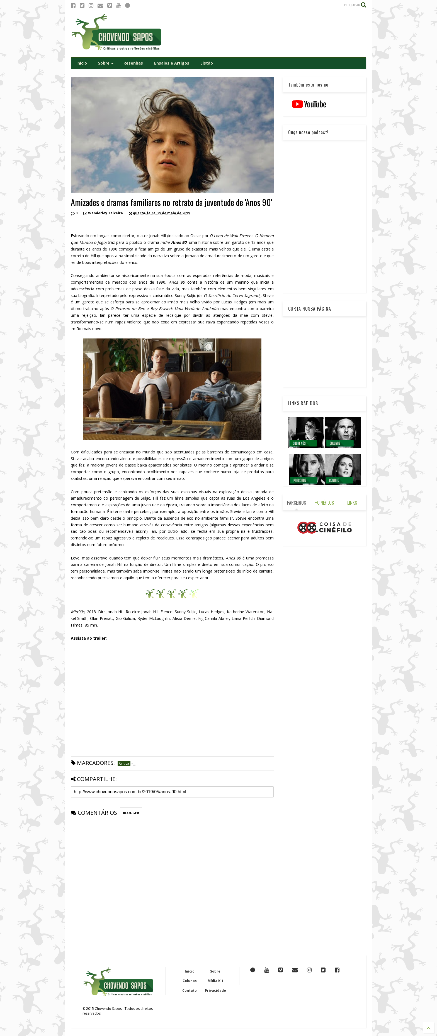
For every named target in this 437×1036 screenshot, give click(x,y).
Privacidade (215, 990)
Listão (206, 63)
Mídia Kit (215, 980)
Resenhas (133, 63)
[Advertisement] (264, 33)
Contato (189, 990)
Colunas (190, 980)
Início (81, 63)
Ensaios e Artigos (171, 63)
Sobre (106, 63)
